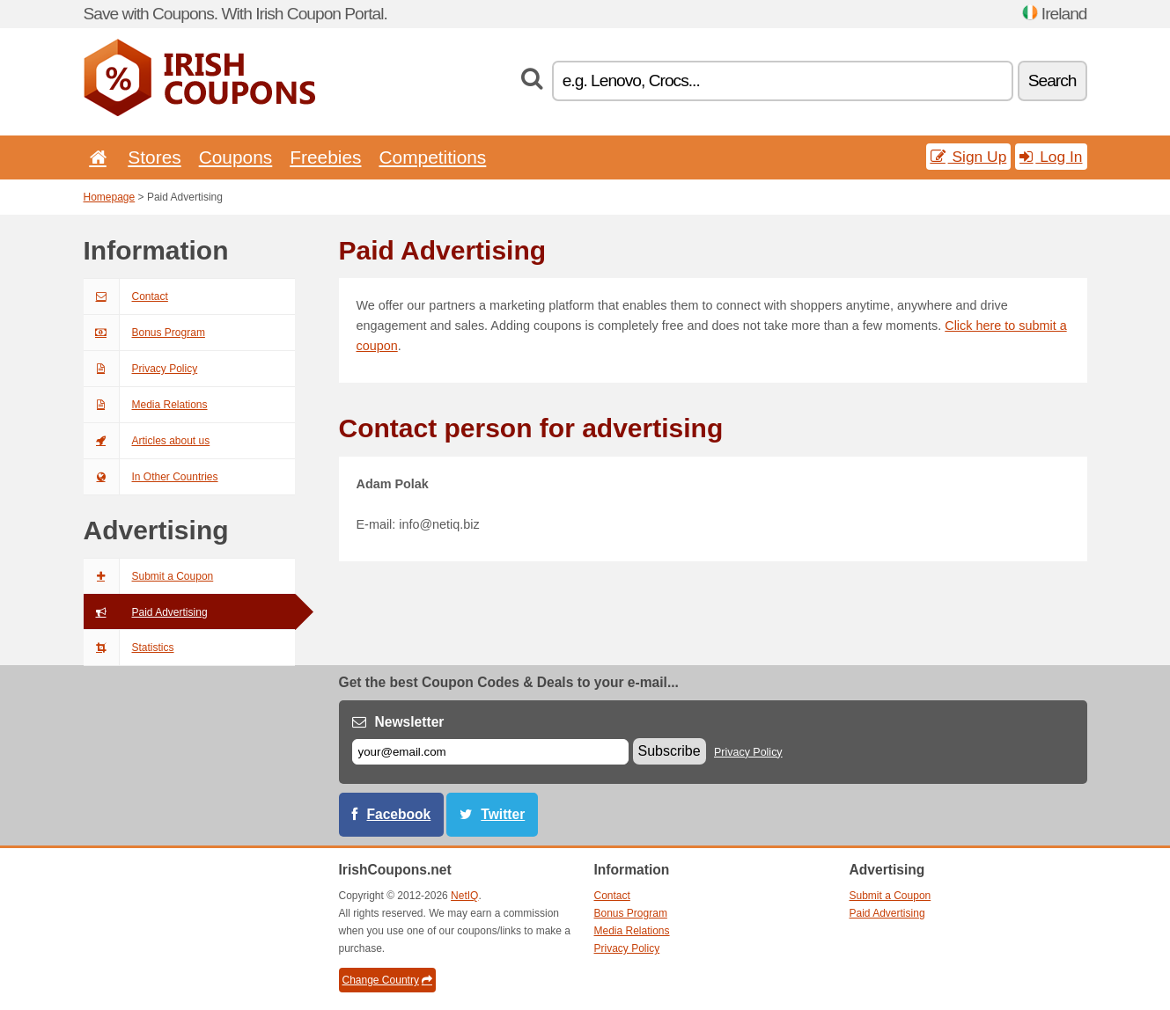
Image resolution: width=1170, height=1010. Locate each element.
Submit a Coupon (149, 576)
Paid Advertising (146, 612)
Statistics (129, 647)
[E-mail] (490, 752)
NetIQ (464, 895)
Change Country (387, 980)
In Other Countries (151, 476)
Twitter (503, 814)
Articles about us (147, 440)
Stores (154, 157)
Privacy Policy (141, 368)
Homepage (110, 197)
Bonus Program (144, 332)
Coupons (236, 157)
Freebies (325, 157)
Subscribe (669, 750)
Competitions (432, 157)
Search (1052, 80)
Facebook (399, 814)
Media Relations (146, 404)
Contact (126, 296)
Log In (1050, 156)
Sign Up (969, 156)
